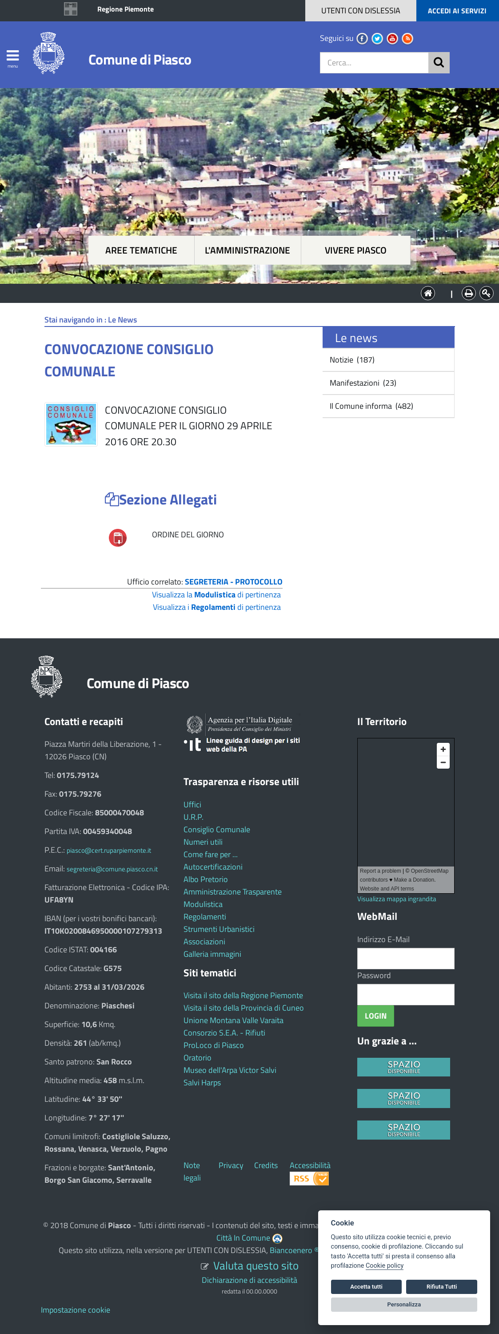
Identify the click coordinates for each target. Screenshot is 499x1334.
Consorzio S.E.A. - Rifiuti (224, 1033)
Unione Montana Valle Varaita (233, 1020)
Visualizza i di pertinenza (217, 607)
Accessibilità (310, 1165)
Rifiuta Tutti (442, 1286)
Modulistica (203, 904)
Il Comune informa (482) (370, 406)
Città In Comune (243, 1238)
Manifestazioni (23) (362, 383)
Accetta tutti (366, 1286)
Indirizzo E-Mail (383, 939)
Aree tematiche (141, 250)
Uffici (192, 804)
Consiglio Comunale (217, 829)
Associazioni (204, 941)
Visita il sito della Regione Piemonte (243, 995)
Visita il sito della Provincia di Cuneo (244, 1008)
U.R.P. (194, 817)
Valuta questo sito (256, 1265)
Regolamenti (205, 917)
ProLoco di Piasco (214, 1045)
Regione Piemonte (125, 9)
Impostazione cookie (75, 1310)
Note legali (192, 1171)
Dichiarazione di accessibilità (249, 1280)
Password (374, 975)
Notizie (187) (351, 360)
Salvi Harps (202, 1082)
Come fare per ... (211, 854)
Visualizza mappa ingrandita (396, 899)
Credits (266, 1165)
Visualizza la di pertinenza (216, 594)
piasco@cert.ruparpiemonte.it (109, 850)
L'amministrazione (247, 250)
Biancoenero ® (294, 1250)
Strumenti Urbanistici (219, 929)
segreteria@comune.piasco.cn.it (112, 869)
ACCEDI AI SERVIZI (457, 10)
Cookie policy (384, 1266)
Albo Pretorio (206, 879)
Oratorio (198, 1058)
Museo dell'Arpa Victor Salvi (230, 1070)
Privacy (231, 1165)
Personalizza (404, 1304)
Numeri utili (203, 842)
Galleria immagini (212, 954)
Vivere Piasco (356, 250)
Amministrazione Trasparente (233, 892)
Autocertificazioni (213, 867)
